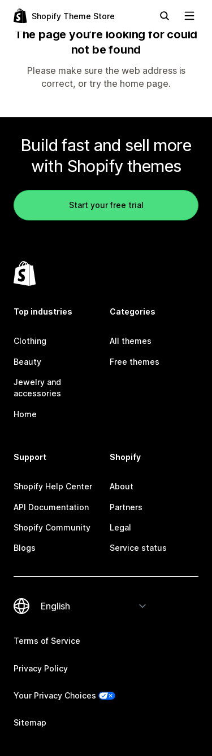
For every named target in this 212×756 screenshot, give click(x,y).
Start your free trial (106, 205)
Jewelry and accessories (37, 387)
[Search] (164, 16)
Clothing (30, 341)
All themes (131, 341)
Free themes (134, 361)
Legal (120, 527)
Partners (126, 507)
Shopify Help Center (53, 486)
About (121, 486)
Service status (138, 547)
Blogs (25, 547)
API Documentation (51, 507)
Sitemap (30, 722)
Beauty (27, 361)
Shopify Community (52, 527)
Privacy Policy (41, 668)
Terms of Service (47, 641)
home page (144, 83)
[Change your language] (94, 606)
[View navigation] (189, 16)
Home (25, 414)
